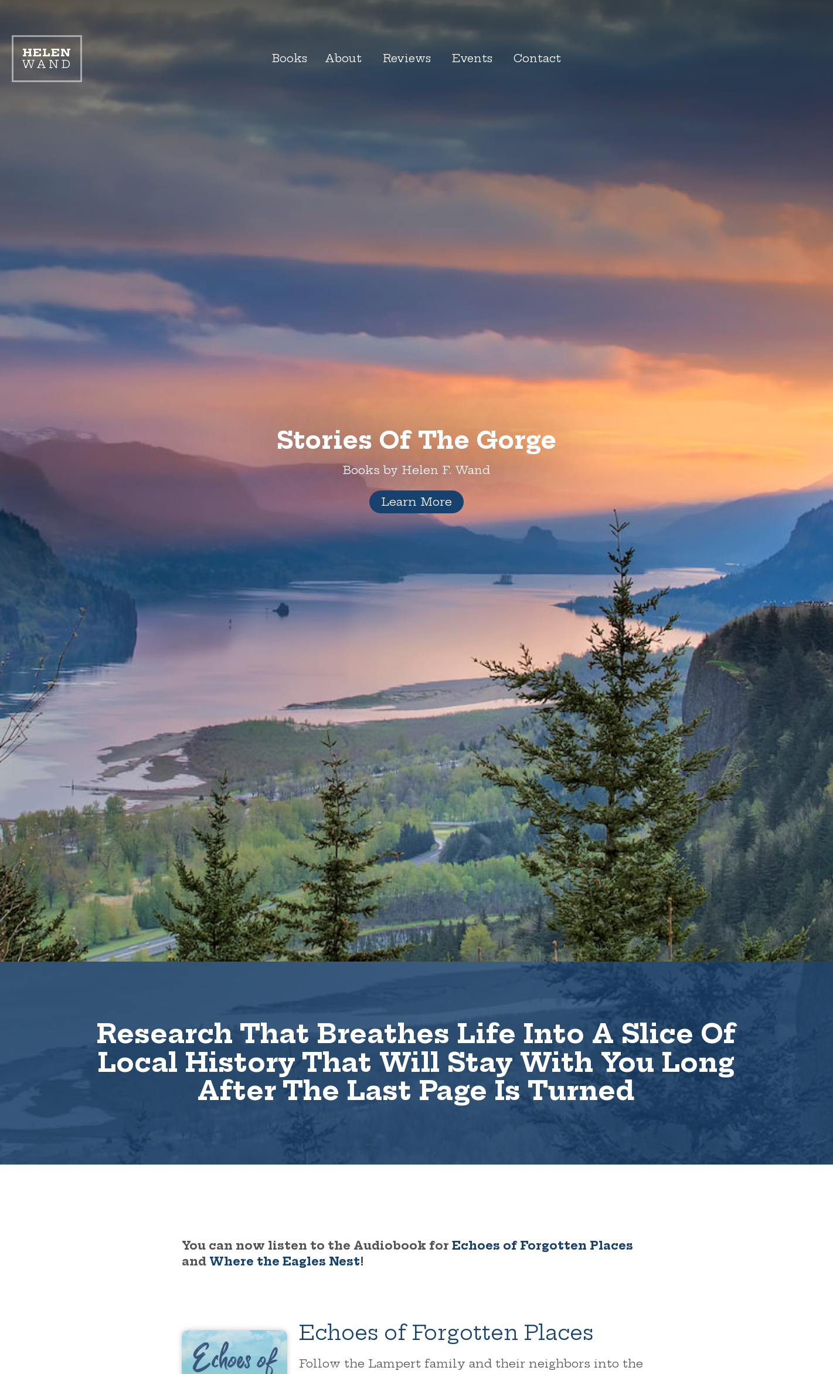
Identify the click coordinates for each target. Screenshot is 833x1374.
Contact (542, 59)
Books (285, 59)
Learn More (416, 502)
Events (475, 59)
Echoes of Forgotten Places (542, 1245)
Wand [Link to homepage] (47, 58)
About (341, 59)
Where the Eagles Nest (284, 1261)
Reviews (406, 59)
